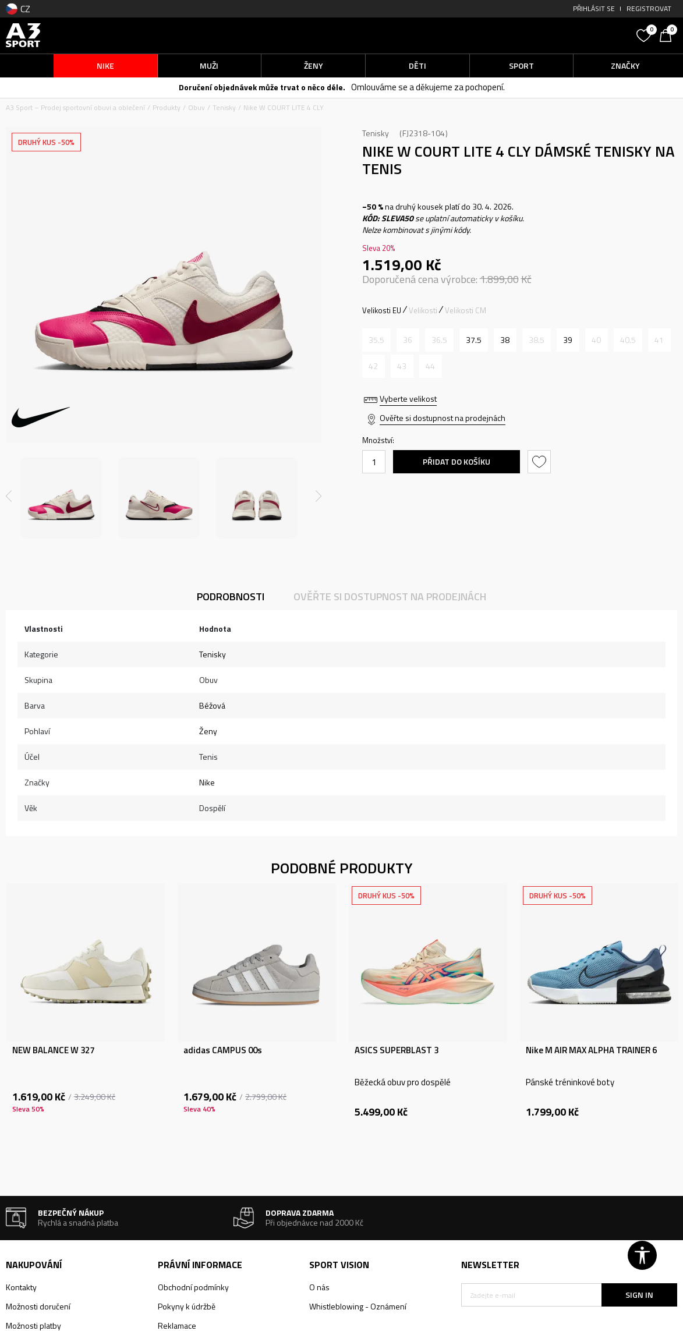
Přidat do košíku (456, 461)
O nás (319, 1287)
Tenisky (224, 107)
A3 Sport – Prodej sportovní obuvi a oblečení (75, 107)
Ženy (208, 731)
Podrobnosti (230, 596)
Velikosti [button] (423, 310)
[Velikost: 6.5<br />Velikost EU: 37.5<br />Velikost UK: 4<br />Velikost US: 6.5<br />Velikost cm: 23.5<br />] (473, 340)
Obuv (196, 107)
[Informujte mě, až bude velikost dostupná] (376, 340)
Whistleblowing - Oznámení (357, 1306)
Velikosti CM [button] (465, 310)
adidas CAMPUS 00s (222, 1050)
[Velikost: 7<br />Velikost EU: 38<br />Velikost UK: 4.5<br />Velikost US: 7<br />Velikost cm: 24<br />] (505, 340)
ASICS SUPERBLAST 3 (396, 1050)
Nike (207, 782)
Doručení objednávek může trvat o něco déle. (262, 87)
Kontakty (21, 1287)
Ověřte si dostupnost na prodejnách (442, 418)
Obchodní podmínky (193, 1287)
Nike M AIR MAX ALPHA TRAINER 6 (591, 1050)
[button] (546, 35)
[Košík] (668, 34)
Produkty (167, 107)
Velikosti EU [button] (381, 310)
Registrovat (649, 8)
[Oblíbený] (645, 34)
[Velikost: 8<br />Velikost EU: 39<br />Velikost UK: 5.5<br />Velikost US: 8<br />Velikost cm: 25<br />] (568, 340)
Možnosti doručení (38, 1306)
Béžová (212, 705)
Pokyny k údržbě (186, 1306)
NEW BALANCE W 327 (53, 1050)
